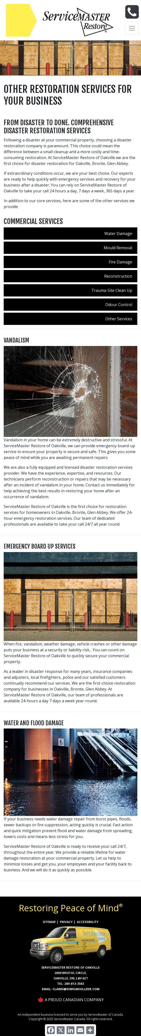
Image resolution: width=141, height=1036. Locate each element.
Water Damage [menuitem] (118, 233)
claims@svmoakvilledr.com (76, 989)
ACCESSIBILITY (88, 922)
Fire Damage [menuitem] (120, 262)
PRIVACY (66, 922)
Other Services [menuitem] (118, 318)
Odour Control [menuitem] (118, 304)
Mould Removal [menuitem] (118, 247)
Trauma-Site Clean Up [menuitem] (111, 290)
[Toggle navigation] (132, 28)
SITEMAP (49, 922)
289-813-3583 (74, 984)
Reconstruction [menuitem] (118, 276)
